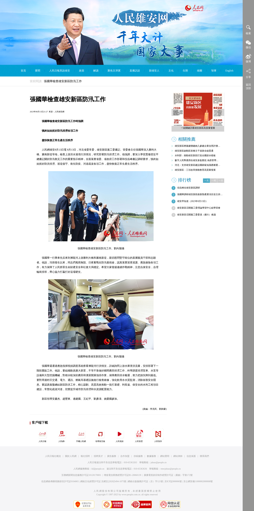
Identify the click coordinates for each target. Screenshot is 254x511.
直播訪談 (135, 70)
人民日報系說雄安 (59, 70)
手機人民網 (81, 435)
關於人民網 (70, 456)
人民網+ (61, 435)
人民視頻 (119, 435)
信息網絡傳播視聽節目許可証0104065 (60, 481)
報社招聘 (85, 456)
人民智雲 (138, 435)
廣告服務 (111, 456)
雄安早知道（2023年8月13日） (192, 201)
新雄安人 (154, 70)
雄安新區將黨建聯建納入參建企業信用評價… (197, 146)
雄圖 (199, 70)
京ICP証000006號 (173, 481)
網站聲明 (164, 456)
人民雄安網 (59, 112)
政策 (81, 70)
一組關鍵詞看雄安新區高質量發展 (198, 128)
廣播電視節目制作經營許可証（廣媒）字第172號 (168, 475)
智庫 (213, 70)
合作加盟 (124, 456)
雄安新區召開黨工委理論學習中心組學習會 (198, 208)
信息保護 (191, 456)
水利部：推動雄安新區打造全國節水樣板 (195, 155)
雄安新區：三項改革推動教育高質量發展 (195, 170)
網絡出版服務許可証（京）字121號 (145, 481)
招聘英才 (98, 456)
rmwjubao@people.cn (171, 469)
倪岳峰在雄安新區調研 (188, 188)
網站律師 (177, 456)
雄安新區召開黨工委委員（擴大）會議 (196, 214)
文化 (171, 70)
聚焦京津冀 (114, 70)
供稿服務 (138, 456)
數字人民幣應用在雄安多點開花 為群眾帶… (197, 160)
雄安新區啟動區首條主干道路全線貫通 (194, 151)
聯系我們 (204, 456)
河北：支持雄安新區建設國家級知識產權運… (197, 165)
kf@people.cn (98, 469)
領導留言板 (100, 435)
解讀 (95, 70)
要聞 (37, 70)
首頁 (23, 70)
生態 (185, 70)
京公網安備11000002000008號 (198, 481)
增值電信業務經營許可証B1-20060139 (122, 475)
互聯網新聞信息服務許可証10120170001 (81, 475)
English (229, 70)
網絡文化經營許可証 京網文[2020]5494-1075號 (103, 481)
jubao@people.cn (159, 462)
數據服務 (151, 456)
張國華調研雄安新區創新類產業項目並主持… (200, 194)
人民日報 (42, 435)
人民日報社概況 (53, 456)
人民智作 (158, 435)
